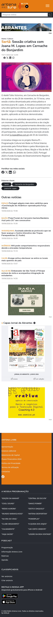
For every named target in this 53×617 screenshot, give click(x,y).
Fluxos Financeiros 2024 (11, 459)
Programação (7, 547)
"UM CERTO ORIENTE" (37, 529)
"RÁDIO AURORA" (8, 508)
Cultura (10, 39)
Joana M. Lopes (10, 188)
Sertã (6, 184)
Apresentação (7, 447)
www (14, 379)
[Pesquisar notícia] (24, 15)
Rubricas (5, 556)
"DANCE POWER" (35, 503)
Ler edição (39, 379)
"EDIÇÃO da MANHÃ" (10, 498)
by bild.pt (5, 613)
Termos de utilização (10, 467)
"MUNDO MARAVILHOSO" (12, 513)
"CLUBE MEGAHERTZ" (10, 524)
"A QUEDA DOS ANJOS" (37, 524)
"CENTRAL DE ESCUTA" (37, 498)
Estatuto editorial (8, 451)
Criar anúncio (7, 580)
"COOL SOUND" (8, 503)
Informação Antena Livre (11, 552)
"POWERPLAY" (34, 519)
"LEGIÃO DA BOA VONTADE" (39, 534)
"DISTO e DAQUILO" (36, 508)
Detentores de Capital (10, 455)
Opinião (4, 560)
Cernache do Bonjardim (24, 184)
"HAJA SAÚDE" (7, 534)
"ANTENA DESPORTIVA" (37, 513)
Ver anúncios (6, 576)
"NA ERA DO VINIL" (9, 519)
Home (3, 39)
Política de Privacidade (10, 463)
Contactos (5, 471)
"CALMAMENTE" (8, 529)
